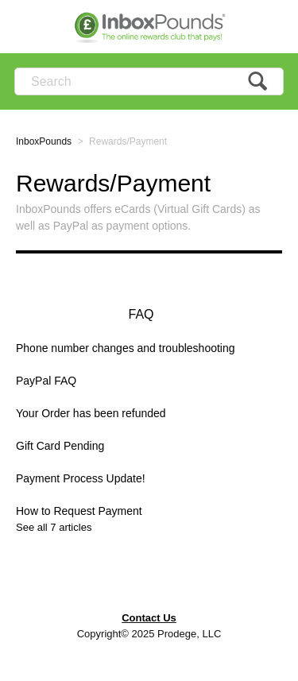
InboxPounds (44, 141)
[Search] (149, 81)
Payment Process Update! (80, 478)
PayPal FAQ (46, 380)
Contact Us (149, 618)
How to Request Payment (79, 511)
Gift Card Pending (60, 445)
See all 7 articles (53, 527)
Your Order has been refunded (91, 413)
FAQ (140, 314)
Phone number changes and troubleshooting (125, 348)
